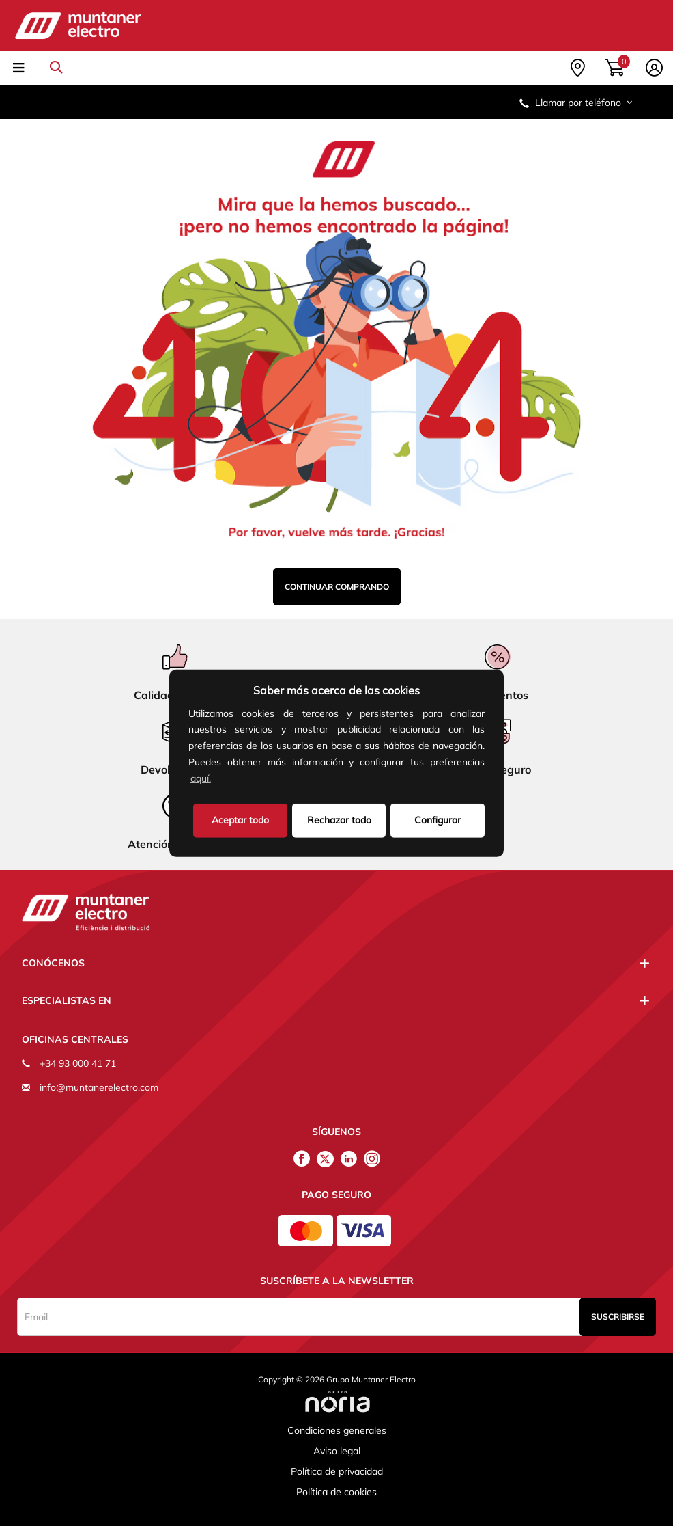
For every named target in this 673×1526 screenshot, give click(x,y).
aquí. (200, 778)
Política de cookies (336, 1492)
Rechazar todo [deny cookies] (339, 819)
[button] (218, 780)
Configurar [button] (437, 819)
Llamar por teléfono (576, 102)
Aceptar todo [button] (240, 819)
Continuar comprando (337, 587)
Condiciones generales (336, 1430)
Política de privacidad (337, 1471)
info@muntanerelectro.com (99, 1087)
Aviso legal (336, 1451)
